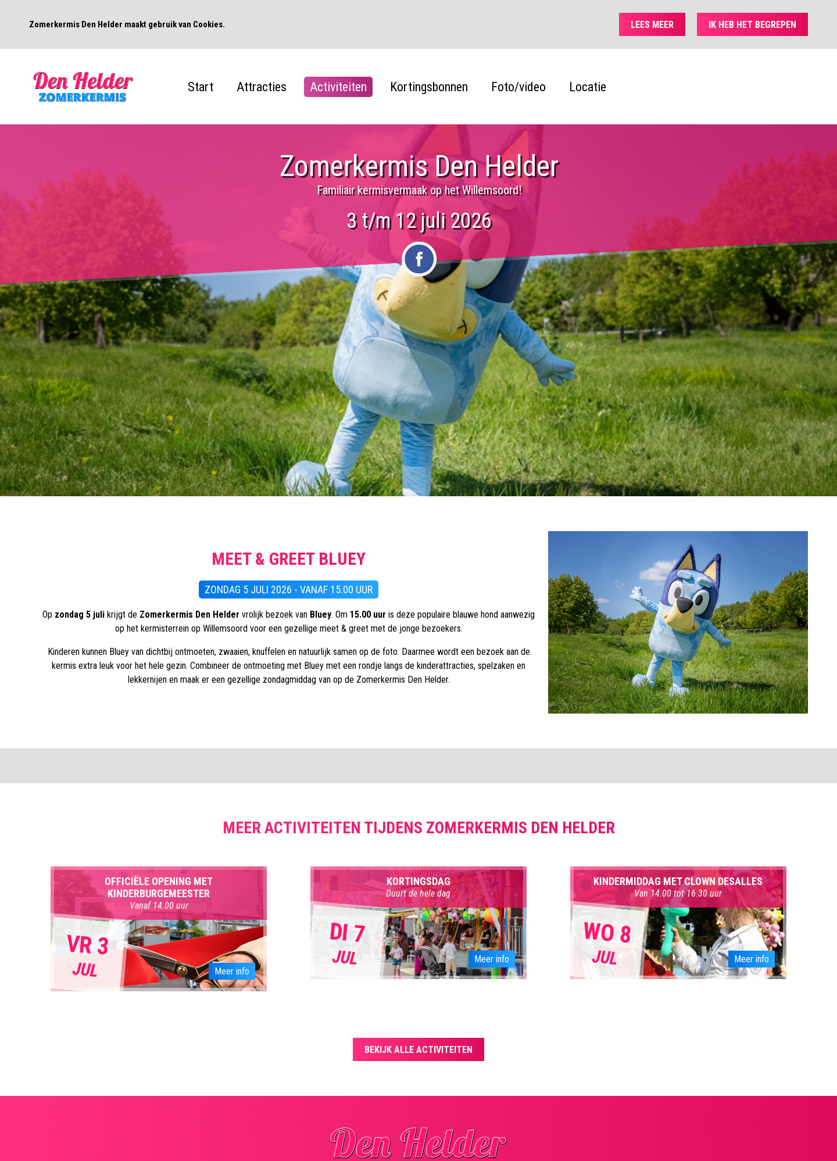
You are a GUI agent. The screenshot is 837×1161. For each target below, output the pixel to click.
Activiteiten (338, 87)
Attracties (262, 87)
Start (200, 87)
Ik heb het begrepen (752, 24)
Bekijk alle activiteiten (418, 1049)
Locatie (587, 87)
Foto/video (518, 87)
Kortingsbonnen (429, 87)
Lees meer (652, 24)
